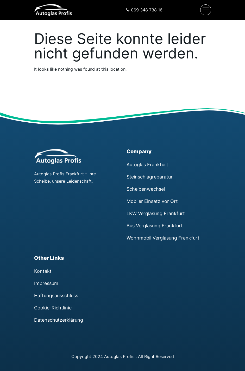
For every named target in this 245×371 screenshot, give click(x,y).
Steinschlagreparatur (150, 176)
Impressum (46, 283)
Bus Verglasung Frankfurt (155, 225)
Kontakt (43, 271)
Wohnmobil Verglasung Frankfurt (163, 237)
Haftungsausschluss (56, 295)
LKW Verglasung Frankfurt (156, 213)
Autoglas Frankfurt (147, 164)
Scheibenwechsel (146, 189)
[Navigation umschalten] (205, 9)
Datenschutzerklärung (58, 319)
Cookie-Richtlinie (53, 307)
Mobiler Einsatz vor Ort (152, 201)
